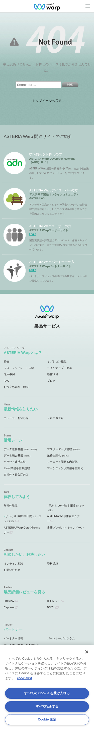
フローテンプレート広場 (19, 367)
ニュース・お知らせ (16, 417)
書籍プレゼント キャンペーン (65, 527)
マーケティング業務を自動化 (65, 468)
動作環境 (52, 374)
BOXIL (51, 607)
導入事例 (9, 374)
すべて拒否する (47, 706)
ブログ (51, 380)
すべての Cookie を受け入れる (47, 693)
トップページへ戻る (47, 101)
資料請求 (52, 563)
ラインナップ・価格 (59, 367)
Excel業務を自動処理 (17, 468)
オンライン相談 (13, 563)
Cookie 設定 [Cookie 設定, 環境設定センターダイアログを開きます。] (47, 719)
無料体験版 (11, 505)
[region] (47, 687)
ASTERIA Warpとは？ (23, 352)
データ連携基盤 (21, 449)
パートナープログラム (61, 638)
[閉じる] (86, 651)
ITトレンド (54, 600)
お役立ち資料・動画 (16, 386)
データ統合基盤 (18, 455)
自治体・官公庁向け (16, 474)
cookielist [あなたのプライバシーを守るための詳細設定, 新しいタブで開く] (24, 678)
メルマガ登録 (55, 417)
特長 (6, 361)
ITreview (9, 600)
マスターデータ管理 (64, 449)
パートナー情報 (13, 638)
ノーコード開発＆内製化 (62, 461)
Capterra (9, 607)
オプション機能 (56, 361)
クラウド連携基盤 (15, 461)
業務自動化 (58, 455)
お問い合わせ (12, 569)
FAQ (6, 380)
